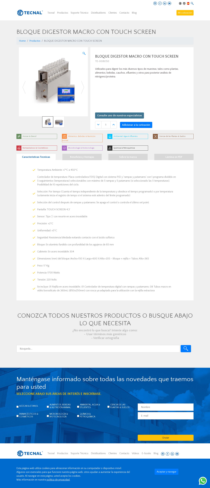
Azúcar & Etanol (28, 406)
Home (22, 40)
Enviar (165, 437)
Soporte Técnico (79, 12)
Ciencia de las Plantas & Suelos (120, 406)
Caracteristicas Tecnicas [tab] (36, 157)
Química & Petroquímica (87, 415)
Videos (135, 453)
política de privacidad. (58, 479)
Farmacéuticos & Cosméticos (28, 415)
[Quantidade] (106, 124)
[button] (24, 87)
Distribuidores (98, 12)
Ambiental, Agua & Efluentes (90, 406)
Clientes (112, 12)
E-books (146, 453)
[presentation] (162, 427)
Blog (134, 12)
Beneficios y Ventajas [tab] (82, 157)
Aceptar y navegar (166, 471)
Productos (62, 12)
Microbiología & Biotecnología (59, 415)
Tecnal (51, 12)
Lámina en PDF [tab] (173, 157)
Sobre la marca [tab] (128, 157)
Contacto (124, 12)
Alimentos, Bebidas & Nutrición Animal (60, 406)
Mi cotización (185, 12)
